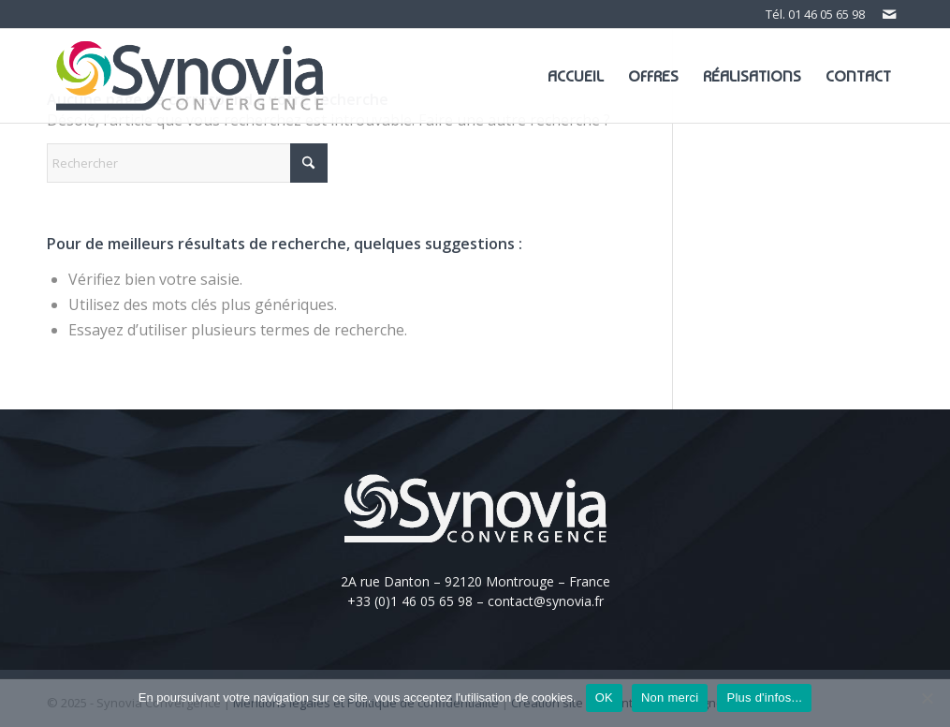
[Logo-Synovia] (190, 76)
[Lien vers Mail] (889, 14)
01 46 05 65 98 (826, 14)
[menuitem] (575, 76)
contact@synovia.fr (546, 601)
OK (604, 697)
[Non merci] (926, 698)
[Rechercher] (187, 163)
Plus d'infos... (764, 697)
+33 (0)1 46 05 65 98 (410, 601)
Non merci (670, 697)
